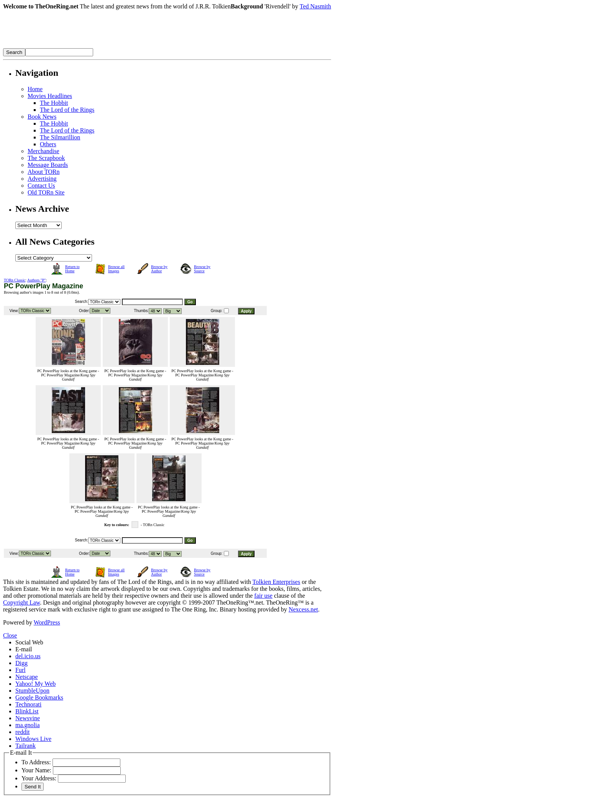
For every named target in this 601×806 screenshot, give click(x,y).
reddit (22, 732)
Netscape (26, 677)
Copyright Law (21, 602)
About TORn (43, 171)
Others (48, 144)
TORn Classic (14, 280)
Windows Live (33, 739)
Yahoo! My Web (35, 683)
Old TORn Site (46, 192)
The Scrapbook (46, 158)
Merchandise (43, 151)
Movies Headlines (50, 96)
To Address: (36, 762)
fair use (263, 595)
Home (35, 89)
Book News (42, 116)
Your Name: (36, 770)
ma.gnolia (27, 725)
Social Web (29, 642)
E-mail (23, 649)
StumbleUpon (32, 690)
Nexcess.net (303, 609)
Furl (20, 670)
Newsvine (27, 718)
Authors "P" (36, 280)
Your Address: (38, 778)
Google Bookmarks (39, 697)
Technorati (28, 704)
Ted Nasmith (315, 6)
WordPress (47, 622)
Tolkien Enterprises (276, 582)
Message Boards (48, 165)
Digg (21, 663)
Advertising (42, 178)
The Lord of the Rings (67, 109)
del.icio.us (28, 656)
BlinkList (26, 711)
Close (10, 635)
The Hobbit (54, 103)
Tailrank (25, 745)
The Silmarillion (60, 137)
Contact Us (41, 185)
